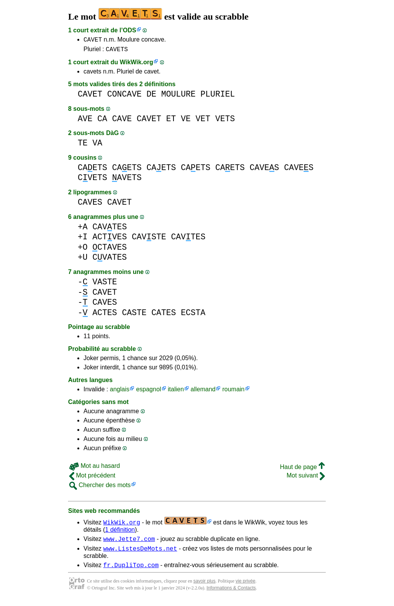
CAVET (92, 40)
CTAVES (109, 249)
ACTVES (109, 239)
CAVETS (117, 51)
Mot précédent (92, 477)
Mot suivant (306, 477)
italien (176, 391)
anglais (119, 391)
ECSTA (193, 315)
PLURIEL (217, 96)
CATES (163, 315)
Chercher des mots (100, 487)
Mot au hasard (94, 468)
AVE (85, 121)
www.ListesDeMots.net (140, 553)
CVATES (109, 259)
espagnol (148, 391)
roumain (233, 391)
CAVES (264, 169)
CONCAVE (124, 96)
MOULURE (178, 96)
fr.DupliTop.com (131, 570)
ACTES (104, 315)
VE (186, 121)
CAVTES (109, 229)
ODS (129, 30)
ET (171, 121)
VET (202, 121)
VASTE (104, 284)
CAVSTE (149, 239)
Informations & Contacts (231, 593)
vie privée (245, 586)
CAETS (92, 169)
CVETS (92, 179)
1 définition (120, 532)
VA (97, 145)
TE (83, 145)
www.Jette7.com (129, 542)
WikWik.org (136, 64)
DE (152, 96)
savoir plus (204, 586)
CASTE (134, 315)
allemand (202, 391)
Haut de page (302, 469)
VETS (225, 121)
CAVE (122, 121)
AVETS (127, 179)
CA (102, 121)
